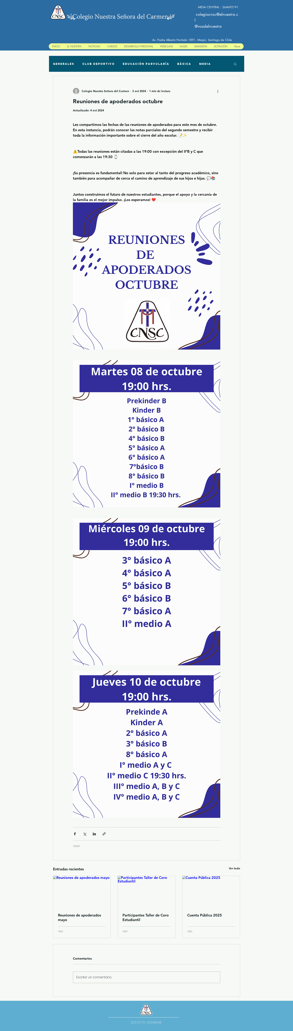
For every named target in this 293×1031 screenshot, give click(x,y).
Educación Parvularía (146, 63)
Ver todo (234, 868)
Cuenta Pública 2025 (204, 915)
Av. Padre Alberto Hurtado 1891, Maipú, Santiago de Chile (192, 40)
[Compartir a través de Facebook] (75, 834)
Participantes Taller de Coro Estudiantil (145, 917)
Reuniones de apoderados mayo (79, 917)
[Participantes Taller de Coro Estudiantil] (146, 892)
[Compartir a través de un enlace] (104, 834)
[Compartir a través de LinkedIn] (94, 834)
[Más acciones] (218, 91)
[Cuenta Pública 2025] (211, 892)
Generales (63, 63)
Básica (184, 63)
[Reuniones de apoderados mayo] (82, 892)
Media (205, 63)
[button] (235, 63)
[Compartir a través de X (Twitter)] (84, 834)
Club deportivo (98, 63)
